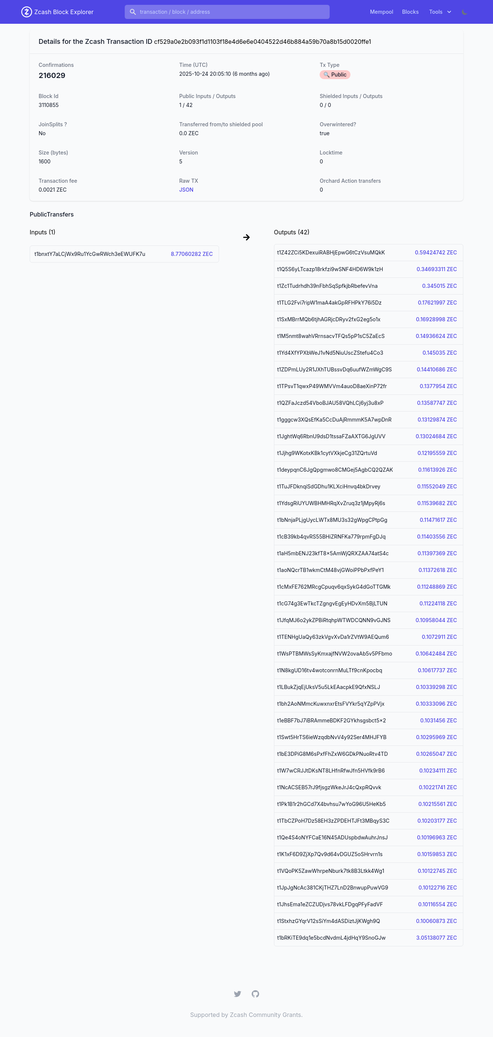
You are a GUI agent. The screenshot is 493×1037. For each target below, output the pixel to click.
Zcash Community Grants (265, 1014)
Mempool (382, 12)
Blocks (410, 12)
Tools (441, 12)
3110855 (49, 105)
